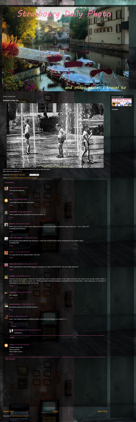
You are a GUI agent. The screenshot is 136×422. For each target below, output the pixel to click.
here (20, 171)
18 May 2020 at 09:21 (34, 330)
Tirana (16, 178)
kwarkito (12, 276)
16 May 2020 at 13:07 (23, 276)
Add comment (10, 359)
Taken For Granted (15, 264)
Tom (10, 199)
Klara (11, 316)
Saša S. (11, 252)
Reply (11, 193)
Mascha (12, 223)
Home (55, 411)
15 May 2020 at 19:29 (22, 223)
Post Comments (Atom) (20, 416)
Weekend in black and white (28, 178)
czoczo (11, 344)
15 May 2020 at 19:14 (25, 211)
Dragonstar (13, 211)
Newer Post (8, 411)
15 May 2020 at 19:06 (20, 199)
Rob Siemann (19, 330)
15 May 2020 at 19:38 (22, 252)
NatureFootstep (14, 304)
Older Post (102, 411)
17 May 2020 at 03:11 (24, 292)
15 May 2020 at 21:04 (30, 264)
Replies (13, 326)
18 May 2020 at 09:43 (22, 344)
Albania (10, 178)
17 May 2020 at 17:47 (28, 304)
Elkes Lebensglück (16, 238)
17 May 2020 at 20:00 (21, 316)
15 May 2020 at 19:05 (20, 187)
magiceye (12, 292)
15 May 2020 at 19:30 (30, 238)
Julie (11, 187)
